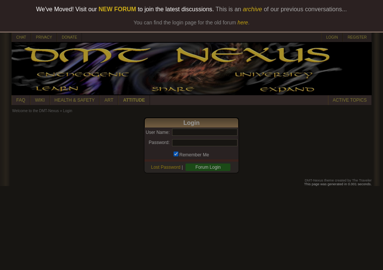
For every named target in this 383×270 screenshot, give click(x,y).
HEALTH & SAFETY (75, 100)
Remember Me (194, 155)
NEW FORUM (117, 9)
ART (108, 100)
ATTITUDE (134, 100)
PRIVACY (44, 37)
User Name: (157, 132)
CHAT (21, 37)
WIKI (40, 100)
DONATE (69, 37)
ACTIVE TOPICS (350, 100)
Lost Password (166, 167)
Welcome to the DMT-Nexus (35, 111)
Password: (158, 142)
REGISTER (357, 37)
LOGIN (332, 37)
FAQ (20, 100)
